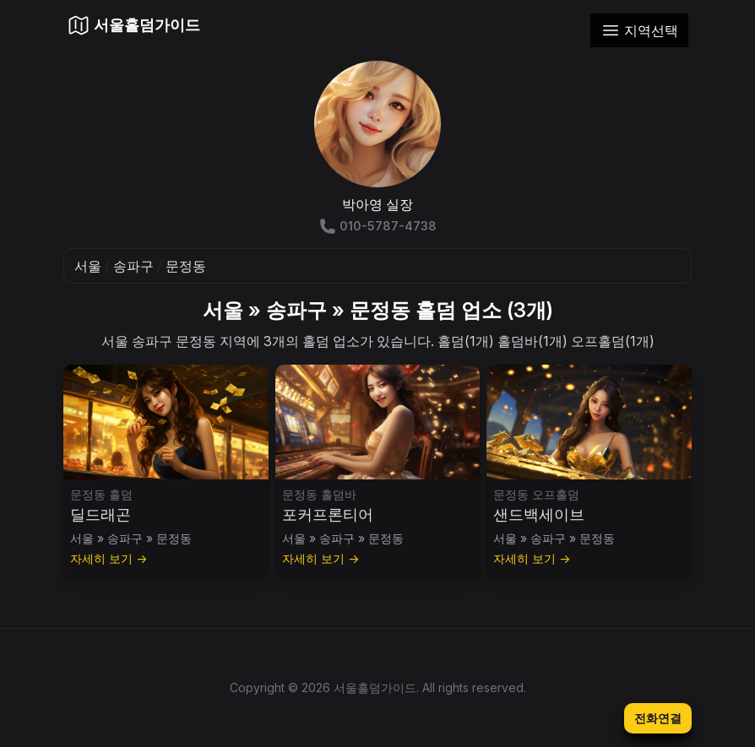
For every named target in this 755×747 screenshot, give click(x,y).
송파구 (133, 265)
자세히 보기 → (108, 558)
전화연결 (658, 718)
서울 (87, 265)
